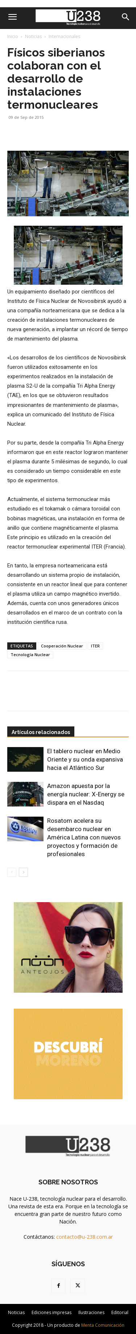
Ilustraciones (91, 1312)
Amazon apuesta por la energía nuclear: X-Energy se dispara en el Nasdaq (85, 794)
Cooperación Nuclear (62, 646)
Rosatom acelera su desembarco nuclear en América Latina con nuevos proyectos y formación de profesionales (84, 837)
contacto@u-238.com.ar (84, 1236)
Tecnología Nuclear (30, 654)
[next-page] (23, 872)
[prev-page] (11, 872)
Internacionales (64, 36)
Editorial (119, 1312)
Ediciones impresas (51, 1312)
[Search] (126, 17)
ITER (95, 646)
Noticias (33, 36)
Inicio (12, 36)
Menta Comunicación (102, 1325)
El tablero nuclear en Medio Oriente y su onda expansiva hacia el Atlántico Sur (85, 759)
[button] (12, 17)
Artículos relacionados (41, 732)
